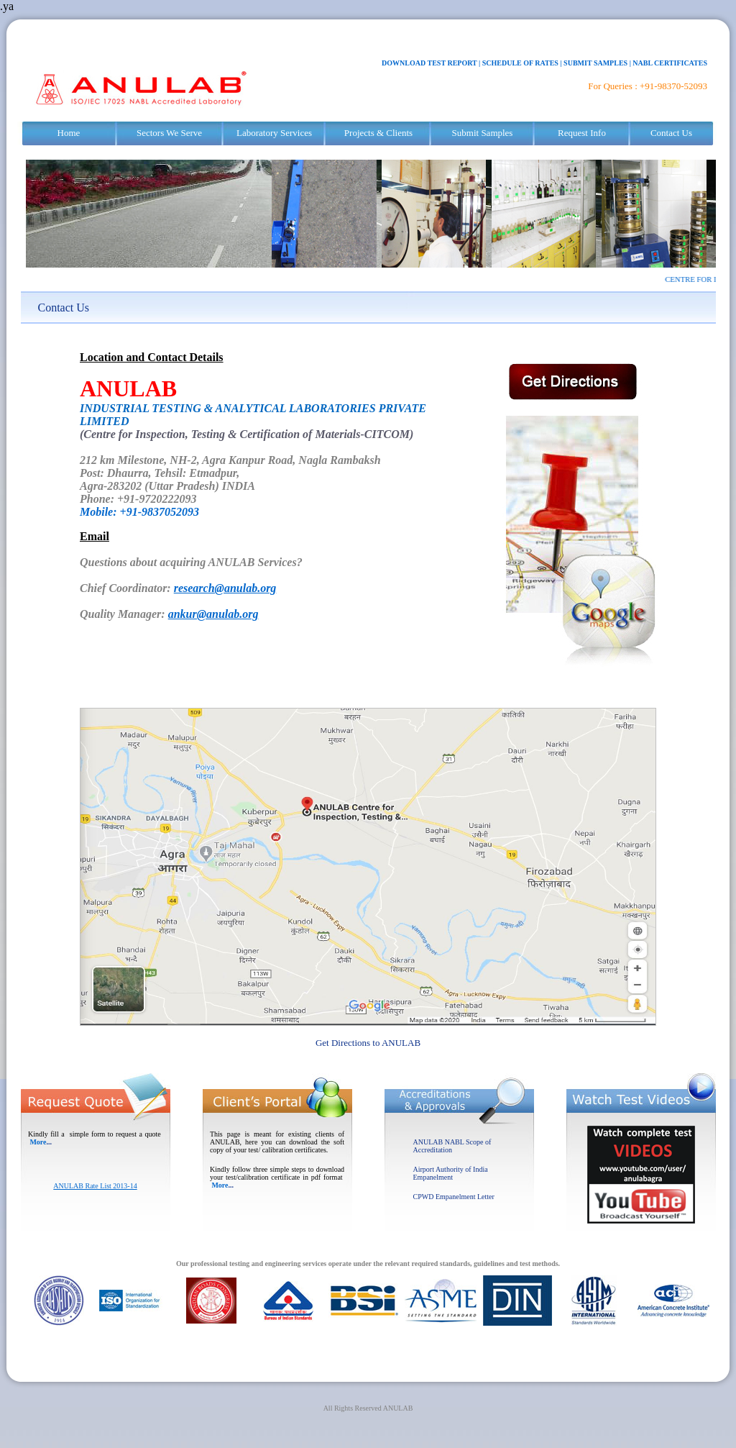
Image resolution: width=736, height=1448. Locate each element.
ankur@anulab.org (213, 614)
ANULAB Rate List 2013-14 (95, 1186)
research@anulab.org (225, 588)
